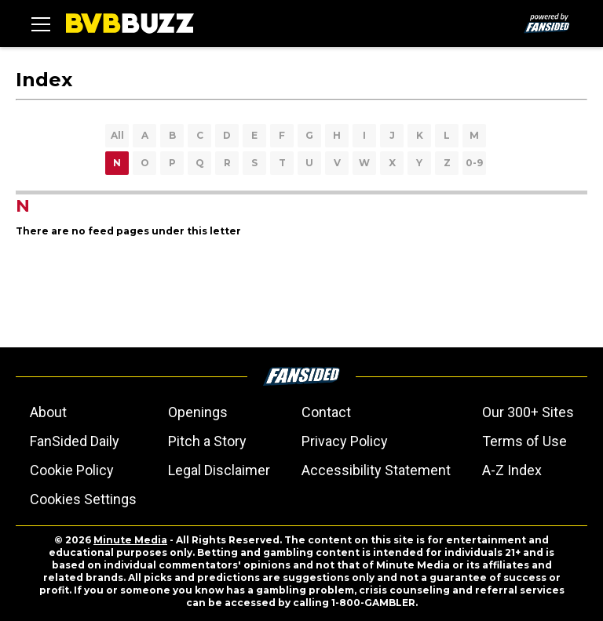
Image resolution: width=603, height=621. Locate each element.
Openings (198, 412)
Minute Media (130, 540)
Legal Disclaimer (219, 470)
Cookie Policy (72, 470)
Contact (326, 412)
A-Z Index (512, 470)
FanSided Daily (74, 441)
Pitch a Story (207, 441)
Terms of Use (524, 441)
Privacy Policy (345, 441)
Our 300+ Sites (528, 412)
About (48, 412)
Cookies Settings (83, 499)
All (117, 135)
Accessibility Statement (376, 470)
